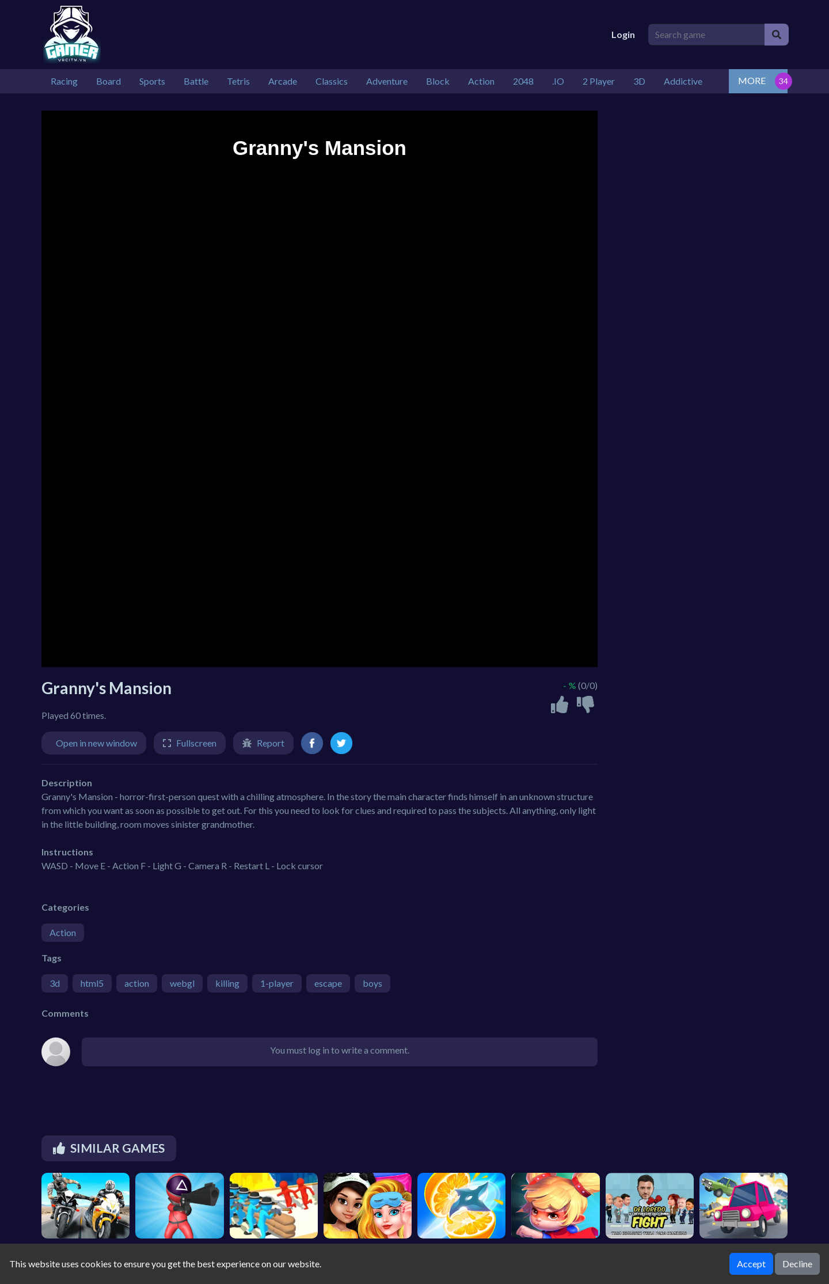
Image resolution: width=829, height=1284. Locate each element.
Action (63, 932)
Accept (751, 1263)
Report (270, 742)
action (136, 983)
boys (372, 983)
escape (328, 983)
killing (227, 983)
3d (55, 983)
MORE (752, 80)
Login (623, 34)
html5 (92, 983)
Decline (797, 1263)
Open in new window (96, 742)
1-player (277, 983)
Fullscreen (196, 742)
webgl (182, 983)
